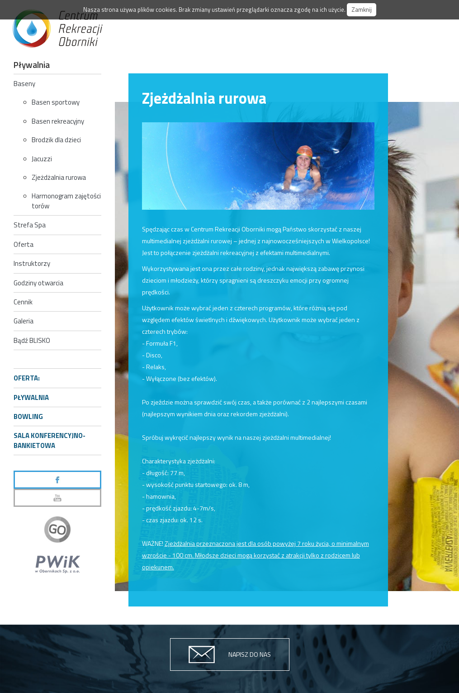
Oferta (23, 244)
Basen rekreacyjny (58, 121)
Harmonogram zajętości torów (66, 201)
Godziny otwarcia (38, 283)
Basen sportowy (56, 102)
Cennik (23, 302)
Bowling (28, 416)
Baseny (24, 83)
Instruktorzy (32, 263)
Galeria (23, 321)
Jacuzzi (42, 159)
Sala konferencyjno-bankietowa (49, 440)
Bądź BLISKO (32, 340)
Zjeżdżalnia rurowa (59, 177)
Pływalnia (31, 397)
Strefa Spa (30, 225)
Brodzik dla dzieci (56, 140)
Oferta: (27, 378)
